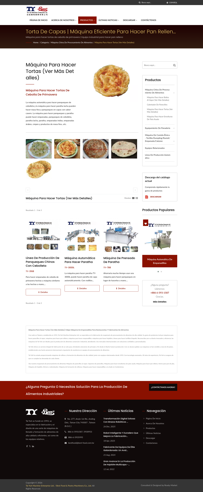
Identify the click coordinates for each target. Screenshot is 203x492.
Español (173, 3)
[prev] (28, 190)
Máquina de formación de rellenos (70, 367)
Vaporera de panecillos (95, 364)
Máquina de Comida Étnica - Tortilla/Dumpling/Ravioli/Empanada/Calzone (157, 138)
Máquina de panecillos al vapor (76, 364)
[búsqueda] (140, 2)
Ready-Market (170, 485)
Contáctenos (148, 20)
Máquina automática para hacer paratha (80, 260)
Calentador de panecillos (157, 105)
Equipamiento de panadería (157, 128)
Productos (87, 20)
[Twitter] (30, 446)
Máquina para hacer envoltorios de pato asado (120, 364)
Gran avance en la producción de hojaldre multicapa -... (119, 463)
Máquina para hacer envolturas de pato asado (160, 117)
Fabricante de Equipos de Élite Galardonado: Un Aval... (119, 449)
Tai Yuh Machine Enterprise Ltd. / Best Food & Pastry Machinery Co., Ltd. (59, 485)
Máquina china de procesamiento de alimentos (73, 42)
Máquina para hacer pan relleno (147, 364)
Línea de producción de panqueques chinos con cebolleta (42, 262)
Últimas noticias (109, 20)
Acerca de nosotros (63, 20)
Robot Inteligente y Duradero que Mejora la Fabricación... (120, 434)
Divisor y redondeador (50, 367)
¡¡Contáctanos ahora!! (165, 387)
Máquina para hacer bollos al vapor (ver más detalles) (158, 98)
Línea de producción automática (157, 156)
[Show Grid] (133, 198)
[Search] (153, 2)
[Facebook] (27, 446)
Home (36, 42)
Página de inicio (39, 20)
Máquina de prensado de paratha (119, 260)
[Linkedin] (33, 446)
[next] (135, 190)
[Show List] (136, 198)
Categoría (45, 42)
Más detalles (159, 301)
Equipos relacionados (155, 148)
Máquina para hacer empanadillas (94, 367)
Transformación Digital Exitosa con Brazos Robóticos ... (119, 420)
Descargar (130, 20)
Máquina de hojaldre (35, 367)
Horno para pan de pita (166, 364)
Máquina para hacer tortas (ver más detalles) (117, 42)
